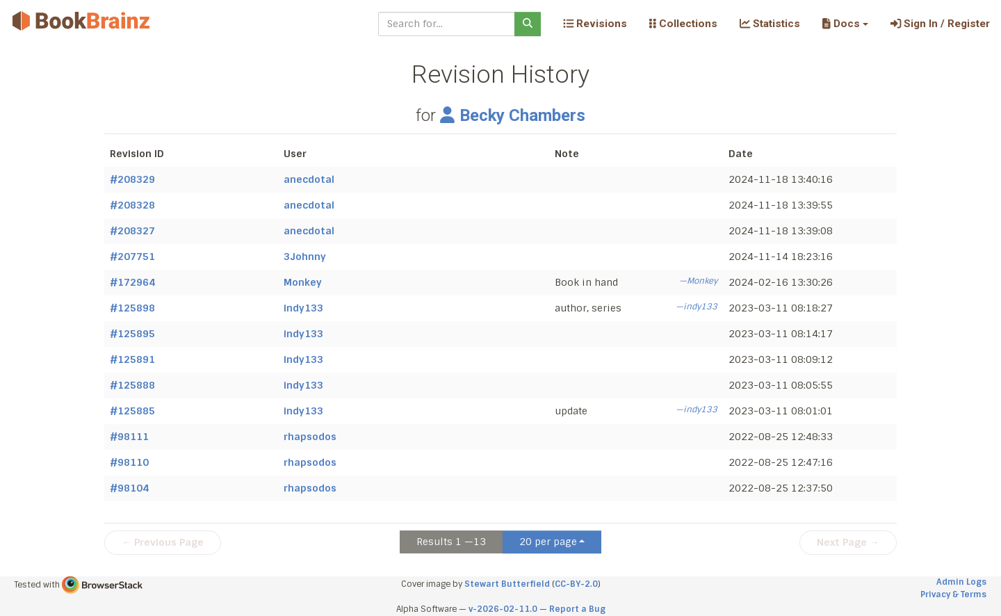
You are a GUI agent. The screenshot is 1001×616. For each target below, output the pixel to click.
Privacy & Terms (953, 594)
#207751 (132, 256)
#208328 (132, 205)
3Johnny (305, 256)
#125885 (132, 411)
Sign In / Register (940, 23)
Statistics (770, 23)
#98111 (129, 436)
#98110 (129, 462)
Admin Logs (961, 581)
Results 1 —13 (451, 541)
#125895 (132, 333)
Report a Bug (577, 609)
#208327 (132, 231)
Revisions (595, 23)
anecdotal (309, 179)
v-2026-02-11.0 (503, 609)
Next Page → (848, 542)
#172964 (132, 282)
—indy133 (696, 306)
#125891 (132, 359)
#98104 (129, 488)
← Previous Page (163, 542)
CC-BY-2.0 (576, 584)
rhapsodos (310, 436)
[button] (845, 24)
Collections (683, 23)
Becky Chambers (512, 115)
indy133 (303, 308)
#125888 (132, 385)
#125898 (132, 308)
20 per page (548, 541)
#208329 (132, 179)
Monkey (303, 282)
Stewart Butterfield (507, 584)
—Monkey (698, 280)
